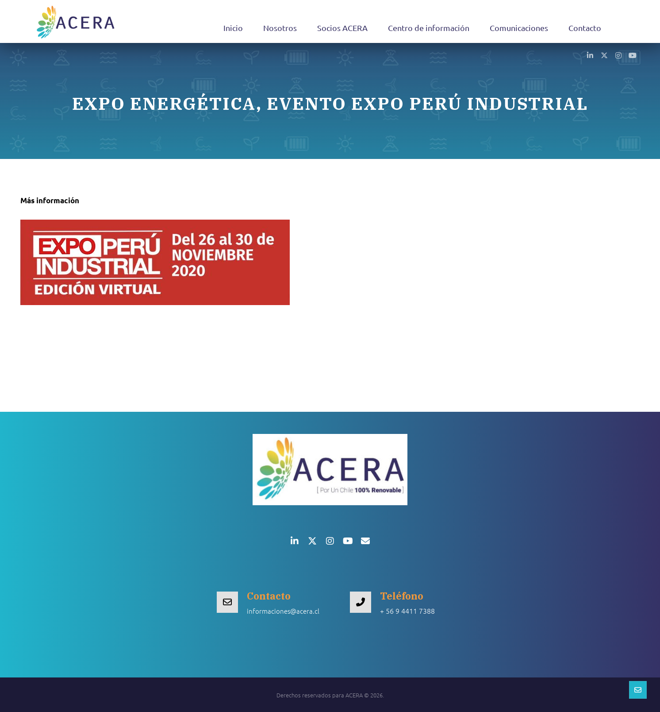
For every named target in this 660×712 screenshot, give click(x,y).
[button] (590, 55)
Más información (49, 200)
